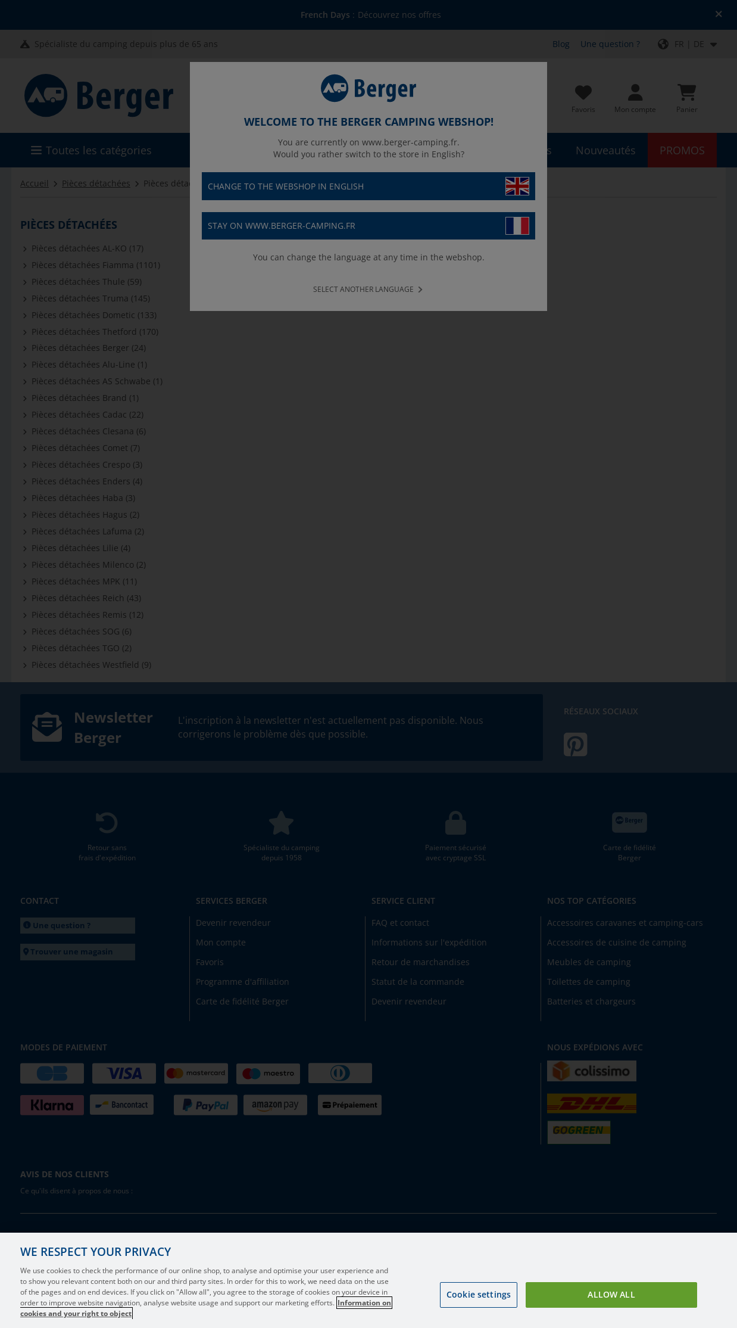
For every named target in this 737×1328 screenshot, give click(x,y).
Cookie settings (478, 1294)
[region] (368, 1280)
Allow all (611, 1294)
